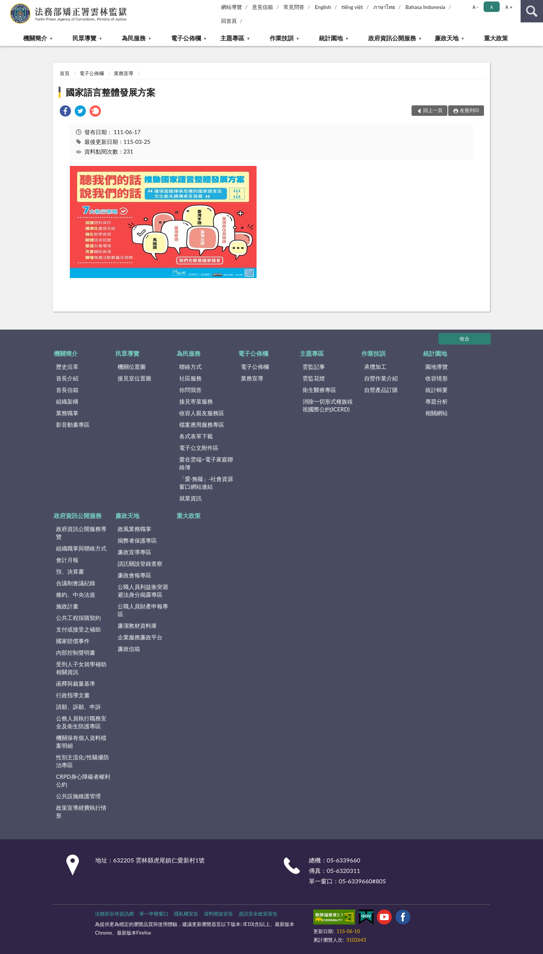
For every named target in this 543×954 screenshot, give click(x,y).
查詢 (532, 11)
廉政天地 (447, 37)
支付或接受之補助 (78, 629)
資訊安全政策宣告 (258, 914)
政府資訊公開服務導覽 (81, 532)
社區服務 (190, 378)
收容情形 (436, 378)
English (323, 7)
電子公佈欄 (186, 37)
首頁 (64, 73)
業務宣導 (123, 73)
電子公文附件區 (198, 447)
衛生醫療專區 (319, 389)
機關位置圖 (132, 366)
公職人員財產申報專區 (143, 610)
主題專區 (232, 37)
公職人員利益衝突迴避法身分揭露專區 (143, 590)
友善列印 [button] (469, 110)
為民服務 (134, 37)
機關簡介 (35, 37)
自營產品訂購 (381, 389)
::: (6, 6)
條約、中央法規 (75, 594)
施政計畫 (67, 606)
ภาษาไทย (384, 7)
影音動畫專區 (73, 424)
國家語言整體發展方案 (110, 92)
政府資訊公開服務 (392, 37)
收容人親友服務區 (201, 413)
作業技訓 (282, 37)
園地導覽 (436, 366)
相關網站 (436, 413)
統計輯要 (436, 389)
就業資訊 (190, 498)
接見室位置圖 (134, 378)
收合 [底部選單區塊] (464, 339)
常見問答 (293, 7)
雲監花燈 (313, 378)
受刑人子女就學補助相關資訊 (81, 668)
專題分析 (436, 401)
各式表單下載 (196, 436)
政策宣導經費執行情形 (81, 811)
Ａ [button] (491, 7)
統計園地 (331, 37)
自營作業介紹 (381, 378)
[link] (65, 111)
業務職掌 (67, 413)
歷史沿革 (67, 366)
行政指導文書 (73, 695)
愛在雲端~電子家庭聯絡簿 (206, 463)
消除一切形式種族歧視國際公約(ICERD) (327, 405)
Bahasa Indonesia (426, 7)
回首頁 (229, 21)
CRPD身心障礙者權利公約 (83, 780)
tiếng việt (352, 7)
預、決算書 (70, 571)
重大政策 (496, 37)
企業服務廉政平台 (140, 637)
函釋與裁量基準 (75, 683)
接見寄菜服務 (196, 401)
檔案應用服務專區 (201, 424)
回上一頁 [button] (433, 110)
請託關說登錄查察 (140, 563)
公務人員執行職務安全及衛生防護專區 (81, 722)
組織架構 (67, 401)
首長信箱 (67, 389)
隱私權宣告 (186, 914)
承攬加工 (375, 366)
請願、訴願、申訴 (78, 706)
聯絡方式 (190, 366)
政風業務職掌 (134, 528)
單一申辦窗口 (153, 914)
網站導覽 (231, 7)
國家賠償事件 (73, 640)
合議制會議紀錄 (75, 583)
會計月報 (67, 559)
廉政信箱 (129, 648)
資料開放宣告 (218, 914)
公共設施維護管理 (78, 796)
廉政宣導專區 (134, 552)
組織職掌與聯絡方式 (81, 548)
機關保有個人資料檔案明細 (81, 741)
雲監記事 (313, 366)
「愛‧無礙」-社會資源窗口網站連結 (206, 482)
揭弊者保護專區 (137, 540)
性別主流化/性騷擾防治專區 (82, 761)
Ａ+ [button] (508, 7)
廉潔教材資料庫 (137, 625)
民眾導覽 (84, 37)
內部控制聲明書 (75, 652)
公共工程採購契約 (78, 617)
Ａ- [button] (474, 7)
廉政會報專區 (134, 575)
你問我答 (190, 389)
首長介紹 (67, 378)
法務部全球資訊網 (114, 914)
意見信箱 (262, 7)
